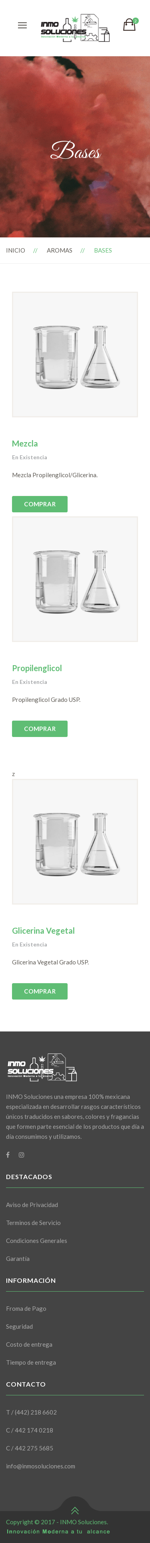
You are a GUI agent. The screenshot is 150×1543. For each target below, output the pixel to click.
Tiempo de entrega (31, 1362)
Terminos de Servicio (33, 1222)
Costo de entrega (29, 1344)
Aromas (59, 250)
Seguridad (19, 1326)
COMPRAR (40, 504)
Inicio (15, 250)
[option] (75, 354)
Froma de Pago (26, 1308)
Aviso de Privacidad (32, 1204)
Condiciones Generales (36, 1240)
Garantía (18, 1258)
